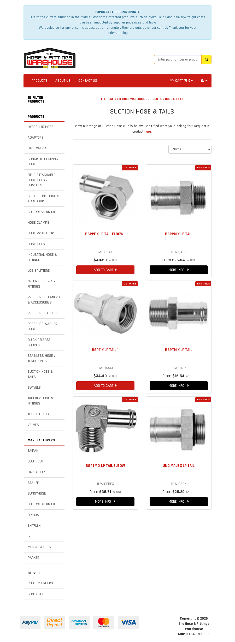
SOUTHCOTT (36, 461)
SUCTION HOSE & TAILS (40, 374)
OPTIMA (33, 515)
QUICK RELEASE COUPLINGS (39, 342)
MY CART (181, 80)
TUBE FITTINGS (38, 414)
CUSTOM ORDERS (40, 583)
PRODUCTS (40, 80)
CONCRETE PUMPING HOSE (43, 162)
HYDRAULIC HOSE (40, 126)
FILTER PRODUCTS (36, 100)
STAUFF (33, 482)
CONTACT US (87, 80)
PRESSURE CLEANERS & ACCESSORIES (44, 300)
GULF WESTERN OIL (42, 212)
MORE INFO (178, 270)
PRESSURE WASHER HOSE (42, 326)
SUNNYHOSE (37, 493)
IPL (30, 536)
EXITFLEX (34, 525)
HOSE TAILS (36, 244)
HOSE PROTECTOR (41, 233)
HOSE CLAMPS (38, 222)
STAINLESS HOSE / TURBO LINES (42, 358)
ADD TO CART (105, 270)
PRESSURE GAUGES (42, 313)
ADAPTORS (36, 137)
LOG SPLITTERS (39, 270)
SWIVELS (34, 387)
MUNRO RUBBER (39, 547)
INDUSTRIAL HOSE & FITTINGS (42, 257)
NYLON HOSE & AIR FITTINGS (41, 284)
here (147, 131)
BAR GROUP (36, 472)
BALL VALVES (37, 148)
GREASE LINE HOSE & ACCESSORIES (43, 199)
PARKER (33, 557)
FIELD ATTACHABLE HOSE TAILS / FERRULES (42, 180)
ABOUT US (62, 80)
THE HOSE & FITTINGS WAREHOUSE (124, 99)
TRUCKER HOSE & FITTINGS (40, 401)
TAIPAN (33, 450)
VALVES (33, 425)
